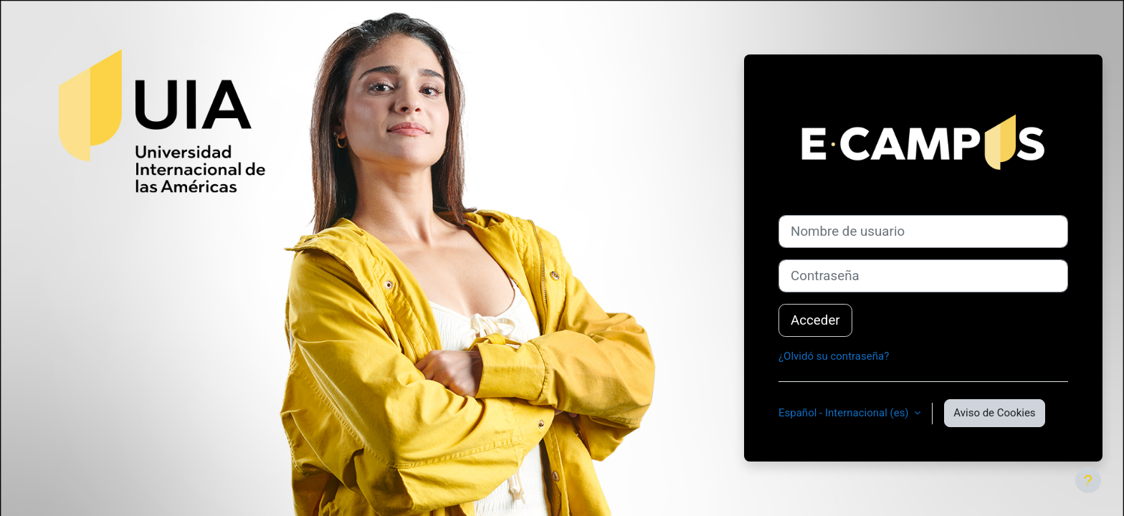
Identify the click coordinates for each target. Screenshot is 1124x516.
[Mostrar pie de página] (1088, 480)
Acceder (815, 320)
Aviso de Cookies (994, 412)
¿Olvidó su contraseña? (833, 356)
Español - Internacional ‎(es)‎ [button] (844, 412)
